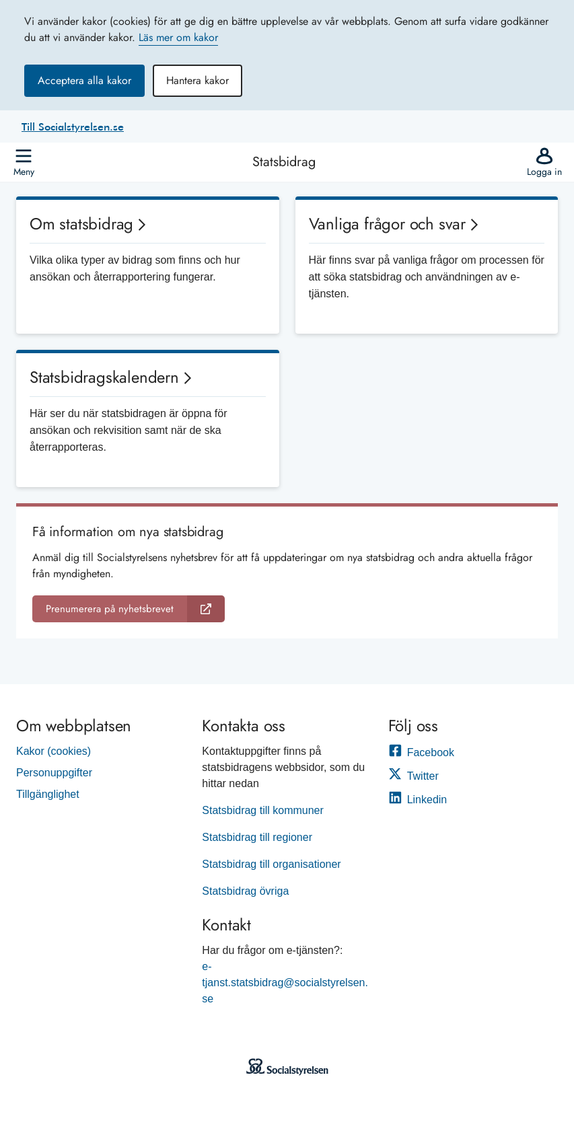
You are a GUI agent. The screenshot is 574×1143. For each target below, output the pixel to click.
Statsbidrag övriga (245, 891)
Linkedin (417, 799)
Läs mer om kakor (178, 37)
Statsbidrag (284, 162)
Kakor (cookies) (53, 751)
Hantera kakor (197, 80)
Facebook (421, 752)
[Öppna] (23, 162)
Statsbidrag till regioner (257, 837)
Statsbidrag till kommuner (263, 810)
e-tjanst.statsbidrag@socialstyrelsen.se (285, 982)
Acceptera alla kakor (84, 80)
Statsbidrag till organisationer (271, 864)
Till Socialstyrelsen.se (73, 126)
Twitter (413, 776)
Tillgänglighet (47, 794)
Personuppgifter (54, 772)
